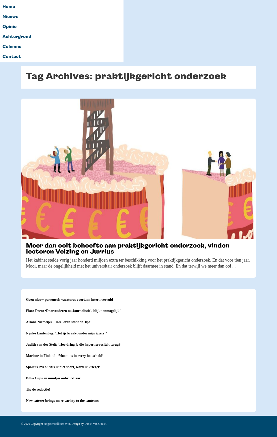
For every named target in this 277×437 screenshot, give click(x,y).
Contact (11, 56)
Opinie (9, 26)
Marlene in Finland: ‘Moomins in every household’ (65, 356)
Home (8, 6)
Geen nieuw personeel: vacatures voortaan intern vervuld (69, 299)
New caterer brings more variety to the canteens (62, 401)
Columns (12, 46)
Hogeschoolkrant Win (57, 424)
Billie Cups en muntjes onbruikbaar (53, 378)
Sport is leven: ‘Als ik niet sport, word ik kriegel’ (63, 367)
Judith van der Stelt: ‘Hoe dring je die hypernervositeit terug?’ (74, 344)
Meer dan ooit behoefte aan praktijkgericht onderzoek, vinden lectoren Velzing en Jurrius (128, 248)
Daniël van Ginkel (95, 424)
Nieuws (10, 16)
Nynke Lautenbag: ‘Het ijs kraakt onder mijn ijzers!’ (66, 333)
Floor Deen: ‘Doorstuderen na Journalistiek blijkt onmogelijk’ (73, 311)
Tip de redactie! (38, 389)
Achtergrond (16, 36)
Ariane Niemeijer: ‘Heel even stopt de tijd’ (59, 322)
